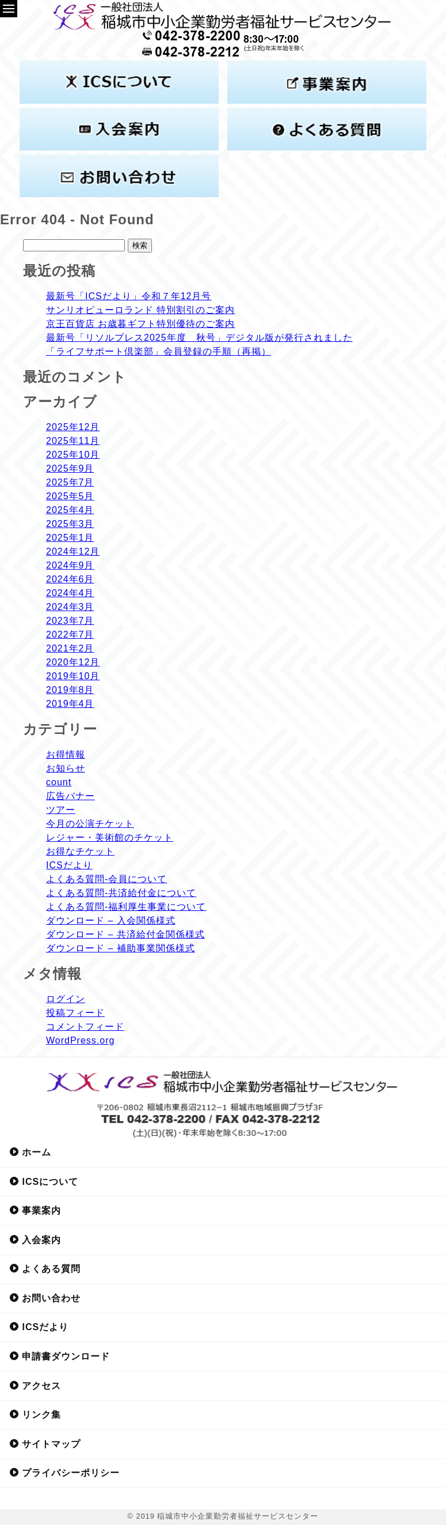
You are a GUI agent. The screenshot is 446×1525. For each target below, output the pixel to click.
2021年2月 (70, 648)
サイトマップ (45, 1444)
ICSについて (43, 1181)
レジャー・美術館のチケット (109, 837)
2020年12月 (73, 662)
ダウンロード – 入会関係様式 (111, 920)
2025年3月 (70, 524)
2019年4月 (70, 704)
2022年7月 (70, 634)
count (58, 782)
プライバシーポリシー (64, 1472)
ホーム (30, 1152)
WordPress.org (80, 1040)
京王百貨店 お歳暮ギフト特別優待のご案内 (140, 324)
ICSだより (69, 865)
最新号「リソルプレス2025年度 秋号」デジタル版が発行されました (199, 337)
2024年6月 (70, 579)
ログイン (65, 999)
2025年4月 (70, 510)
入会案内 (35, 1239)
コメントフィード (85, 1026)
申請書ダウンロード (59, 1356)
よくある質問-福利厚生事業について (126, 907)
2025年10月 (73, 455)
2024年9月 (70, 565)
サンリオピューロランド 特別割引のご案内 (140, 310)
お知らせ (65, 768)
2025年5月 (70, 496)
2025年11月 (73, 441)
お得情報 (65, 754)
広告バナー (70, 796)
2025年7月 (70, 482)
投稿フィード (75, 1013)
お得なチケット (80, 851)
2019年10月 (73, 676)
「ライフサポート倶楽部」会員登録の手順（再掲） (158, 351)
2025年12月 (73, 427)
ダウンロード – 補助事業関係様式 (120, 948)
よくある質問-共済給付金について (121, 893)
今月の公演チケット (90, 824)
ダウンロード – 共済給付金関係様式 (125, 934)
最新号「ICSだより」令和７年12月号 (128, 296)
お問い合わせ (45, 1298)
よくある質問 (45, 1268)
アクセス (35, 1385)
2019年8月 (70, 690)
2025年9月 (70, 468)
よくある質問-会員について (106, 879)
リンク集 (35, 1414)
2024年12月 (73, 551)
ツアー (60, 810)
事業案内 (35, 1210)
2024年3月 (70, 607)
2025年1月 (70, 538)
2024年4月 (70, 593)
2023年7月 (70, 621)
